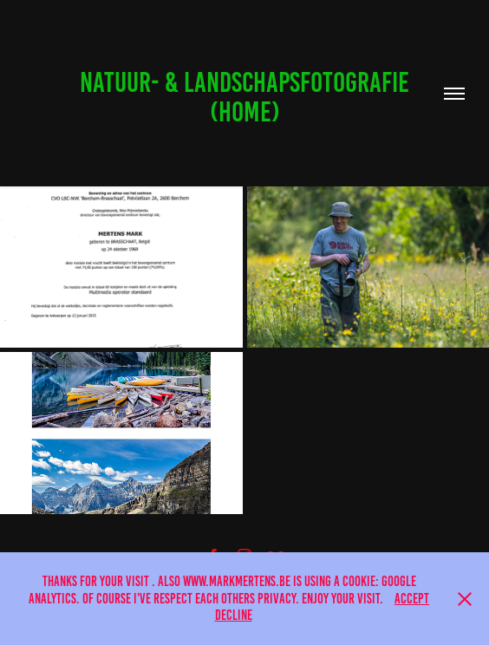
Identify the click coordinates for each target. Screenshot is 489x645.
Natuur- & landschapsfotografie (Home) (247, 97)
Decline (233, 615)
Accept (411, 598)
